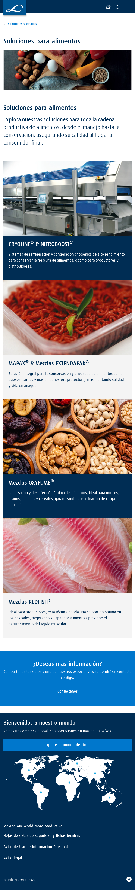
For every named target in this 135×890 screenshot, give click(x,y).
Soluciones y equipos (22, 23)
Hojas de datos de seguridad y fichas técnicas (41, 836)
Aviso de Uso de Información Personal (35, 847)
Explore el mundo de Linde (68, 745)
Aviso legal (12, 858)
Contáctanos (67, 691)
